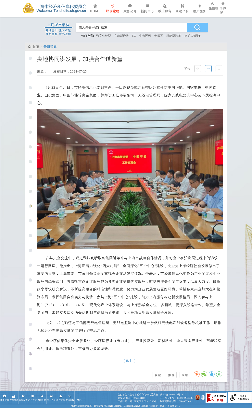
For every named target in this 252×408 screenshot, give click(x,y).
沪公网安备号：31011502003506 (176, 398)
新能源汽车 (173, 35)
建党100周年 (192, 35)
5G (134, 35)
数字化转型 (103, 35)
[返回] (130, 361)
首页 (36, 46)
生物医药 (145, 35)
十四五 (158, 35)
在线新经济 (121, 35)
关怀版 (224, 8)
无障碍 (214, 6)
